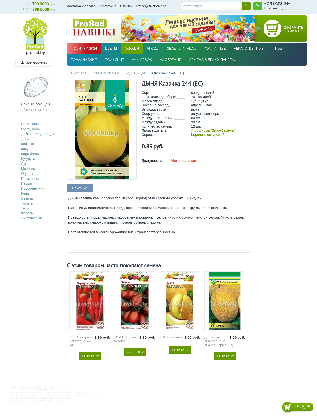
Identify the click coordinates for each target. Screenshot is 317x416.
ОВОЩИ (132, 48)
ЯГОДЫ (153, 48)
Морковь (28, 169)
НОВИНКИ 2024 (84, 48)
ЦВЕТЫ (111, 48)
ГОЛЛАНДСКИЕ (84, 60)
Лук (23, 164)
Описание (79, 188)
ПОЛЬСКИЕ (114, 60)
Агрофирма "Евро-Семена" (213, 130)
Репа (25, 193)
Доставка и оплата (81, 6)
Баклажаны (30, 124)
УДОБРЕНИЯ (170, 60)
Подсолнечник (32, 188)
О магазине (107, 6)
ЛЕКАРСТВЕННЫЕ (249, 48)
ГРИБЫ (277, 48)
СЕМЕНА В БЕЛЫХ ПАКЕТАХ (212, 60)
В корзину (90, 356)
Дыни (25, 139)
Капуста (27, 149)
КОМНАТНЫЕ (215, 48)
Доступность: (152, 161)
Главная (78, 73)
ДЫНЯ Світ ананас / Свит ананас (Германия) (218, 341)
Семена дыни (35, 109)
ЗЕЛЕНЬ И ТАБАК (181, 48)
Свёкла (27, 198)
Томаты (27, 203)
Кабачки (27, 144)
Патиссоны (30, 179)
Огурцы (27, 174)
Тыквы (26, 208)
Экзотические (32, 218)
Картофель (30, 154)
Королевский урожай (207, 135)
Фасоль (27, 213)
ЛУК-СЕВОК (142, 60)
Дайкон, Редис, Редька (39, 134)
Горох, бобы (31, 129)
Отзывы (126, 6)
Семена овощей (105, 73)
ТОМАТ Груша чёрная (125, 339)
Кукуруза (28, 159)
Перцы (26, 183)
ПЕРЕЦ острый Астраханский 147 (80, 341)
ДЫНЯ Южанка (171, 337)
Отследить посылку (151, 6)
